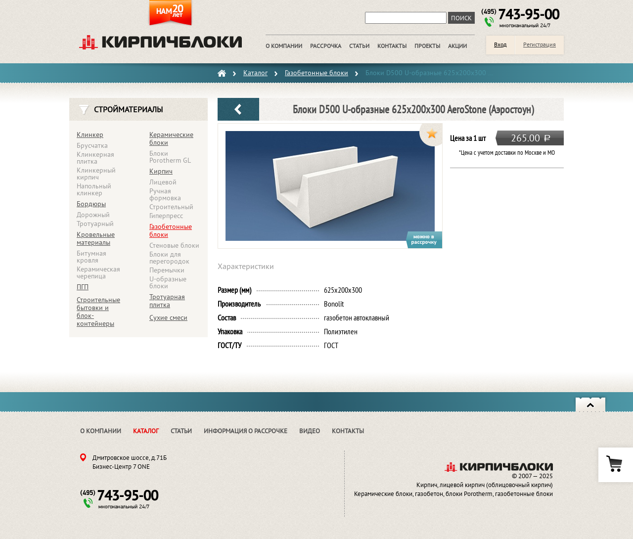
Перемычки (166, 270)
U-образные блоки (167, 282)
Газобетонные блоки (170, 230)
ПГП (83, 286)
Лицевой (163, 182)
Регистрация (539, 44)
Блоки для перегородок (169, 258)
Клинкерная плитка (95, 158)
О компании (100, 431)
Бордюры (91, 203)
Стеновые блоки (174, 245)
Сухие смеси (168, 317)
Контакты (348, 431)
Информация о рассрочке (245, 431)
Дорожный (93, 214)
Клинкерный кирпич (96, 173)
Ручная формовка (165, 194)
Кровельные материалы (96, 238)
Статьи (181, 431)
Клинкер (90, 134)
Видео (309, 431)
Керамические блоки (171, 138)
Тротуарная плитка (167, 300)
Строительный (171, 206)
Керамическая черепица (98, 272)
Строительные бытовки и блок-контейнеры (98, 311)
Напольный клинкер (94, 189)
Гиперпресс (166, 215)
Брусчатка (92, 145)
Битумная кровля (91, 257)
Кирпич (161, 171)
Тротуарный (95, 223)
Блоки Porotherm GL (170, 157)
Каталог (146, 431)
